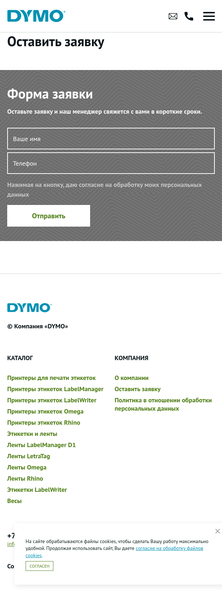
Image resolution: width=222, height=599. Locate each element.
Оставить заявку (138, 389)
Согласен (39, 566)
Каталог (20, 358)
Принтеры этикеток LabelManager (55, 389)
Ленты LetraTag (28, 456)
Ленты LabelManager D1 (41, 445)
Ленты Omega (26, 467)
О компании (131, 377)
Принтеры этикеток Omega (45, 411)
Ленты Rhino (25, 478)
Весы (14, 501)
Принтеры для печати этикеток (51, 377)
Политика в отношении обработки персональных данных (163, 404)
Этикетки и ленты (32, 433)
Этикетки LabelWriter (37, 489)
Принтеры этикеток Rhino (43, 422)
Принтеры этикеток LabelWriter (51, 400)
